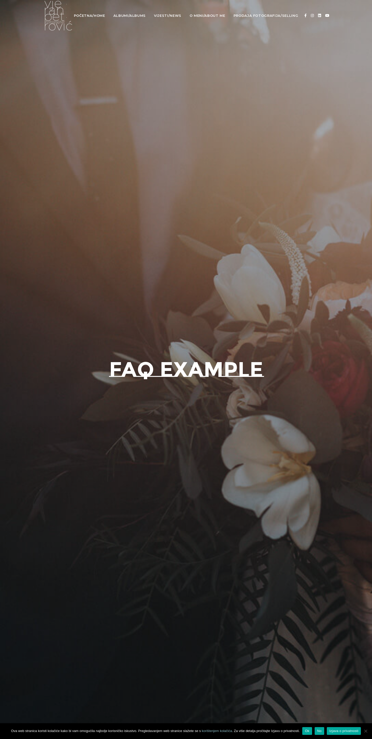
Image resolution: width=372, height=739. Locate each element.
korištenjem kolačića (217, 731)
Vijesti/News (167, 15)
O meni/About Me (207, 15)
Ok (307, 731)
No (319, 731)
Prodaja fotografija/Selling (266, 15)
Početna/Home (89, 15)
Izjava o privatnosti (344, 731)
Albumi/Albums (129, 15)
